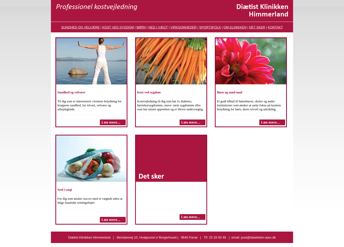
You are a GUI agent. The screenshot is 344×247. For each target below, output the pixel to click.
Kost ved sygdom (149, 92)
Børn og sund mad (229, 92)
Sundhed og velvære (71, 92)
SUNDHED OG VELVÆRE (80, 27)
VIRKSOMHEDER (183, 27)
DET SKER (257, 27)
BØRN (141, 27)
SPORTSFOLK (210, 27)
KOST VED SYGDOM (118, 27)
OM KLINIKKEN (235, 27)
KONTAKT (275, 27)
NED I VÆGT (158, 27)
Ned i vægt (64, 189)
